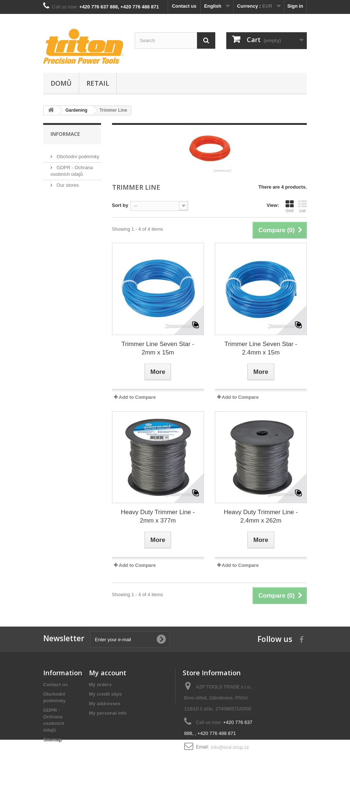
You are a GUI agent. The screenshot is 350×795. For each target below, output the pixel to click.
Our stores (67, 182)
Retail (97, 83)
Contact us (184, 6)
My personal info (108, 713)
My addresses (104, 703)
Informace (65, 133)
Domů (61, 83)
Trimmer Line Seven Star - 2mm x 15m (158, 348)
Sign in (295, 6)
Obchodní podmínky (77, 153)
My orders (100, 684)
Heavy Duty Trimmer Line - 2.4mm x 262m (261, 516)
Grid (290, 206)
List (302, 206)
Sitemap (52, 739)
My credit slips (105, 694)
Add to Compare (137, 397)
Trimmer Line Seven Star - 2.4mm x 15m (260, 348)
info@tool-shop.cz (230, 747)
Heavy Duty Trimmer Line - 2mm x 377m (158, 516)
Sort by (120, 205)
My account (107, 672)
